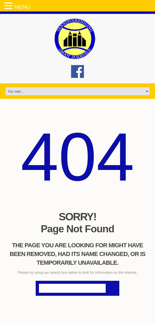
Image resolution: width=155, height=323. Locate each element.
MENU (22, 7)
